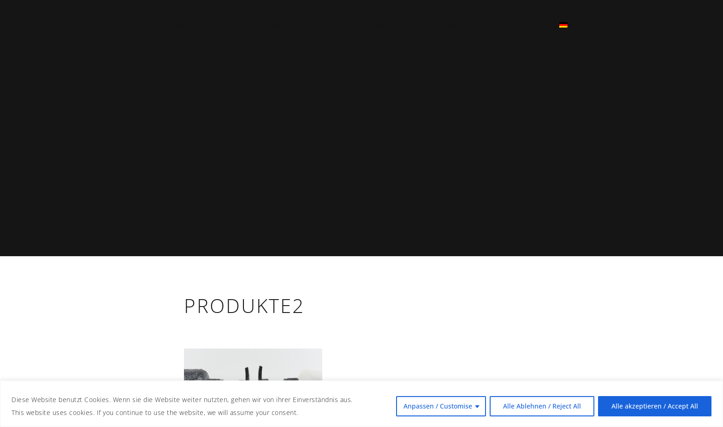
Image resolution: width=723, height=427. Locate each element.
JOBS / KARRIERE (336, 24)
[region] (361, 403)
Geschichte (137, 24)
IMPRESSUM (437, 24)
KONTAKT (390, 24)
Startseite (91, 24)
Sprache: (547, 24)
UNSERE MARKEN (263, 24)
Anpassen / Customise (437, 406)
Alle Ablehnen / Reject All (542, 406)
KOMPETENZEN (193, 24)
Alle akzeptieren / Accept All (654, 406)
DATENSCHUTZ (493, 24)
